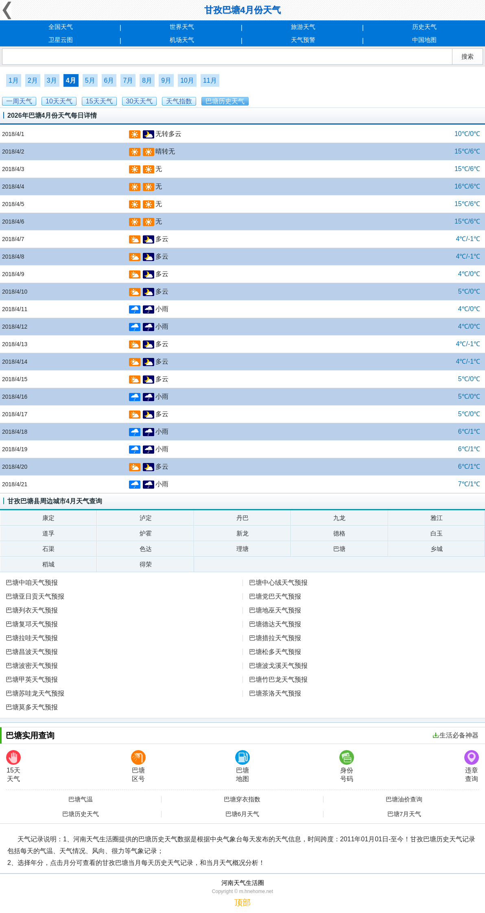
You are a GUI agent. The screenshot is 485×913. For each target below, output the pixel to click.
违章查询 (471, 766)
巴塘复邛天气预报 (32, 624)
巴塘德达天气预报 (275, 624)
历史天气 (424, 26)
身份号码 (346, 766)
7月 (128, 80)
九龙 (339, 517)
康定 (48, 517)
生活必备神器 (455, 735)
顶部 (242, 902)
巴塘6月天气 (242, 814)
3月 (52, 80)
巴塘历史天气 (80, 814)
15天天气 (13, 766)
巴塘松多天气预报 (275, 651)
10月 (187, 80)
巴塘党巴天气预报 (275, 596)
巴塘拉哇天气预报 (32, 637)
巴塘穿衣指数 (242, 799)
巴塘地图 (242, 766)
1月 (14, 80)
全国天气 (60, 26)
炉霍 (146, 533)
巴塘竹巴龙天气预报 (278, 679)
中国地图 (424, 39)
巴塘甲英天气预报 (32, 679)
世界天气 (182, 26)
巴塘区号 (138, 766)
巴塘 (339, 548)
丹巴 (242, 517)
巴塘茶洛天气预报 (275, 693)
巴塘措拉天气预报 (275, 637)
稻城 (48, 564)
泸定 (146, 517)
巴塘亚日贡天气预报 (35, 596)
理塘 (242, 548)
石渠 (48, 548)
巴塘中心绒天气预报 (278, 582)
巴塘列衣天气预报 (32, 610)
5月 (90, 80)
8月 (147, 80)
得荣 (146, 564)
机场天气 (182, 39)
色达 (146, 548)
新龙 (242, 533)
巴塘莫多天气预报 (32, 707)
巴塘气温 (80, 799)
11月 (210, 80)
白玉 (436, 533)
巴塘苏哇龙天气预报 (35, 693)
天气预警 (303, 39)
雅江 (436, 517)
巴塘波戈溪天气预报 (278, 665)
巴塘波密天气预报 (32, 665)
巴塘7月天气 (404, 814)
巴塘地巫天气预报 (275, 610)
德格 (339, 533)
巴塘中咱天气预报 (32, 582)
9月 (166, 80)
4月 (71, 80)
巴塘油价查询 (404, 799)
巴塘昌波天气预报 (32, 651)
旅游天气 (303, 26)
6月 (109, 80)
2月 (33, 80)
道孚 (48, 533)
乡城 (436, 548)
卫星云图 (60, 39)
